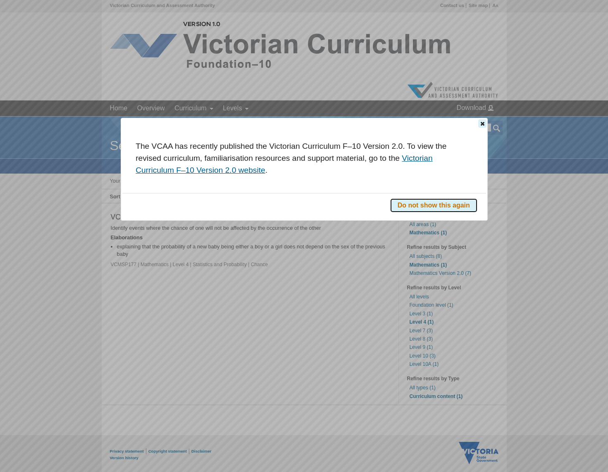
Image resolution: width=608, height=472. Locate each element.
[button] (482, 123)
